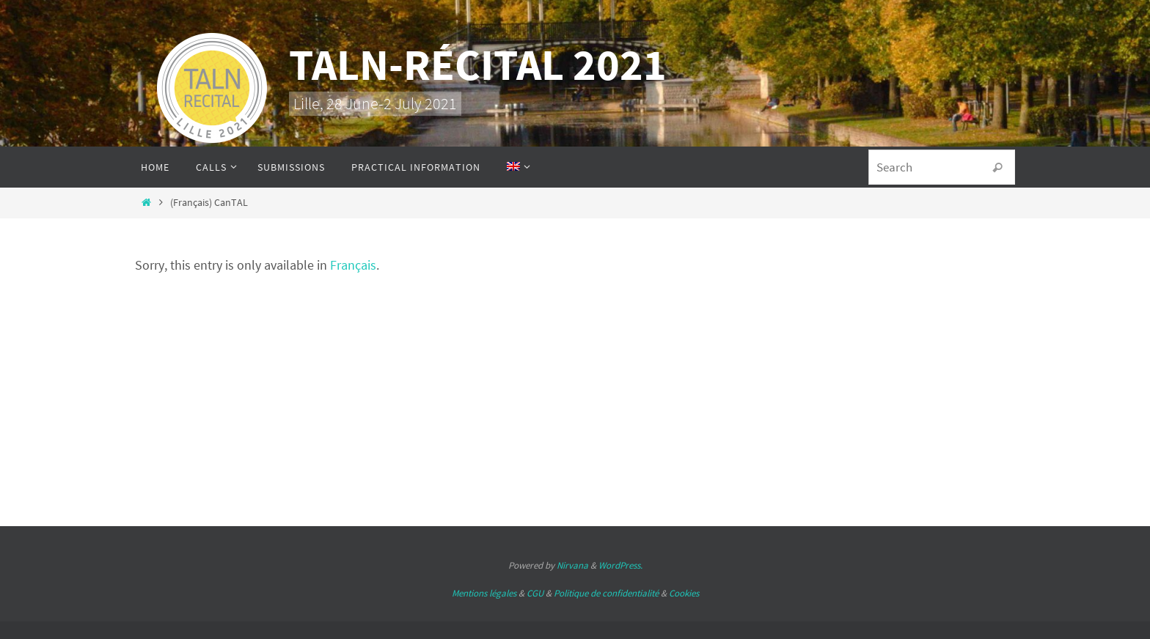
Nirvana (572, 565)
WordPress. (620, 565)
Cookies (684, 593)
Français (353, 264)
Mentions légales (484, 593)
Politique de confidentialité (606, 593)
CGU (535, 593)
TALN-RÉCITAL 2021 (478, 64)
